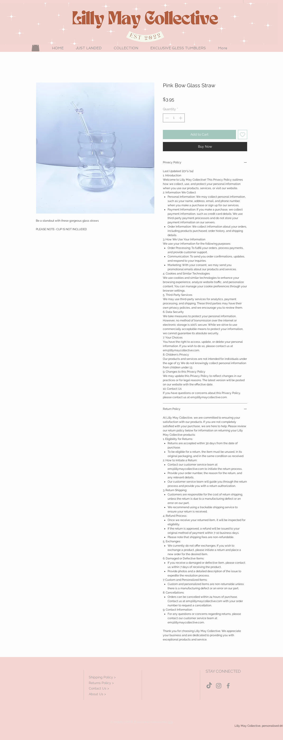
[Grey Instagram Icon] (218, 685)
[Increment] (181, 118)
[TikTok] (209, 685)
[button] (35, 46)
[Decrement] (167, 118)
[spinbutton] (174, 118)
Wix (170, 722)
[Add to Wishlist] (242, 134)
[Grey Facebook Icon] (228, 685)
